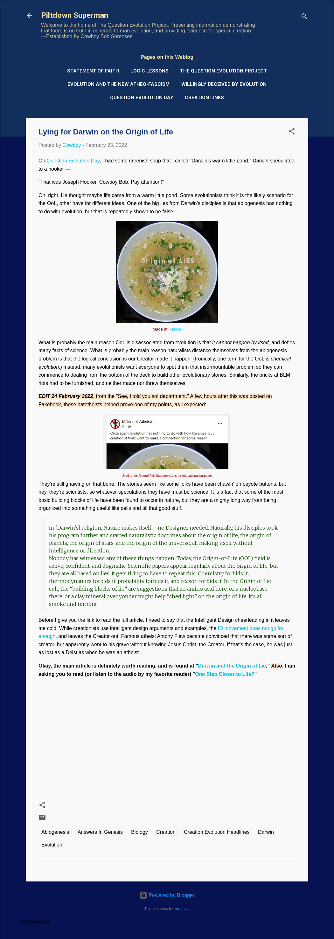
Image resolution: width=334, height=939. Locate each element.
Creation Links (204, 97)
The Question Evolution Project (223, 71)
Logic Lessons (149, 71)
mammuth (182, 908)
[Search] (304, 17)
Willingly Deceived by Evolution (224, 84)
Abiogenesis (55, 832)
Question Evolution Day (141, 97)
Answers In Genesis (100, 832)
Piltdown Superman (74, 15)
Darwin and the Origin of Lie (232, 665)
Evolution (51, 844)
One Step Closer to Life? (224, 674)
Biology (139, 832)
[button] (292, 132)
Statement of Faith (93, 71)
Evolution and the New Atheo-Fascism (118, 84)
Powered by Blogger (167, 895)
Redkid (175, 329)
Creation (165, 832)
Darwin (266, 832)
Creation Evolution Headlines (216, 832)
